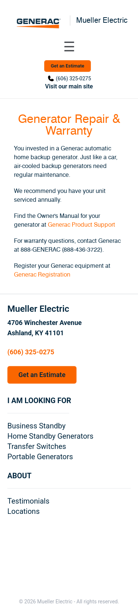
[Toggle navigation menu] (69, 47)
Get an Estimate (67, 66)
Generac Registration (42, 275)
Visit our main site (69, 86)
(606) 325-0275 (73, 78)
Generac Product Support (81, 225)
